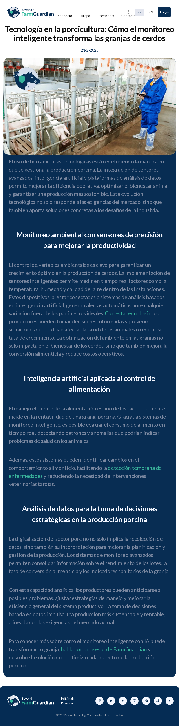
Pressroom (105, 16)
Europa (84, 16)
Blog (47, 16)
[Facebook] (99, 701)
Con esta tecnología (127, 313)
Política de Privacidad (68, 701)
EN (150, 12)
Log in (164, 12)
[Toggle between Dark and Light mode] (128, 12)
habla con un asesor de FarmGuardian (104, 649)
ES (139, 12)
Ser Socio (65, 16)
